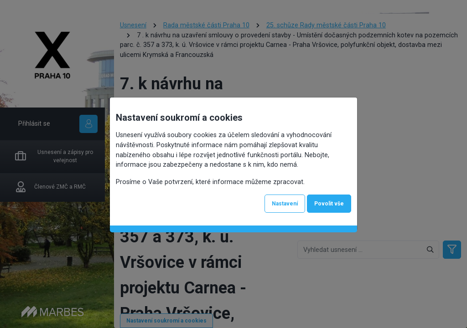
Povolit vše (329, 203)
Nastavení (285, 203)
